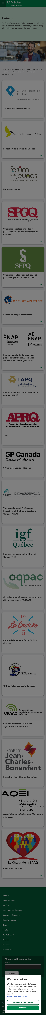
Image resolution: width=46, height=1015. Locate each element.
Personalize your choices (23, 1002)
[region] (23, 994)
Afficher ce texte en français (17, 996)
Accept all (23, 1008)
